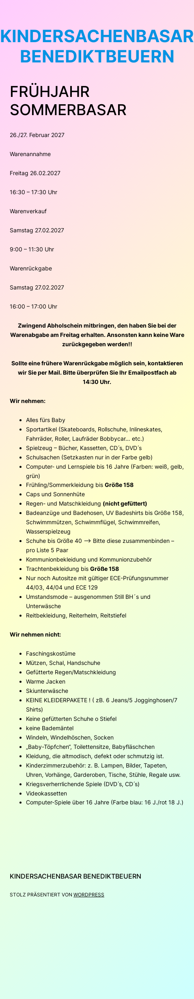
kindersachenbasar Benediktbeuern (75, 876)
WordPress (88, 895)
